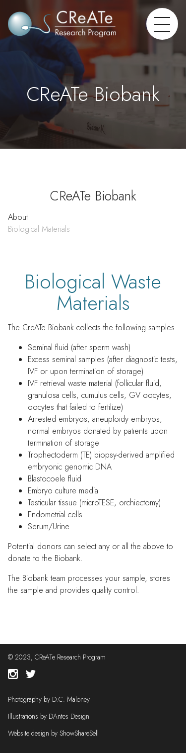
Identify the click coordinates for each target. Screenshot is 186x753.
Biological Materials (39, 229)
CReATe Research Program (70, 657)
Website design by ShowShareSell (53, 733)
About (18, 217)
